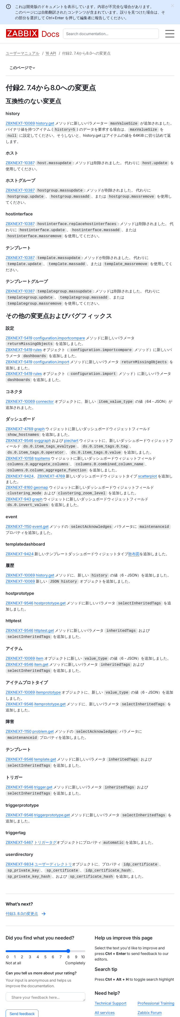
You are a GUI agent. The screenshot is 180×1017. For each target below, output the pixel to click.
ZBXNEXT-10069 (20, 123)
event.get (40, 513)
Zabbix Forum (150, 989)
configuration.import (51, 353)
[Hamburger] (169, 33)
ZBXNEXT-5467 (19, 820)
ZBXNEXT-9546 (19, 430)
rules (37, 342)
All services (105, 989)
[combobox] (112, 33)
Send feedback (22, 990)
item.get (41, 648)
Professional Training (156, 979)
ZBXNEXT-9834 (20, 842)
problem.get (43, 713)
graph (39, 419)
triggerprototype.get (52, 793)
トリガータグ (45, 820)
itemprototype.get (50, 686)
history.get (45, 123)
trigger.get (43, 767)
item (39, 642)
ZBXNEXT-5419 (19, 331)
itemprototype (48, 675)
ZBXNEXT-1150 (18, 513)
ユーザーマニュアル (22, 53)
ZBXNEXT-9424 (20, 464)
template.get (45, 740)
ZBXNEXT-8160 (19, 475)
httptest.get (44, 615)
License (96, 1009)
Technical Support (110, 979)
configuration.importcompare (59, 331)
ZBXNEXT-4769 (19, 419)
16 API (50, 53)
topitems (42, 447)
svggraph (42, 430)
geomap (41, 475)
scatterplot (147, 464)
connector (45, 392)
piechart (71, 430)
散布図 (133, 540)
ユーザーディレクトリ (53, 842)
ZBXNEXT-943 (18, 486)
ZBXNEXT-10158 (20, 447)
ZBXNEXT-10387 (20, 161)
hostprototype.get (50, 588)
